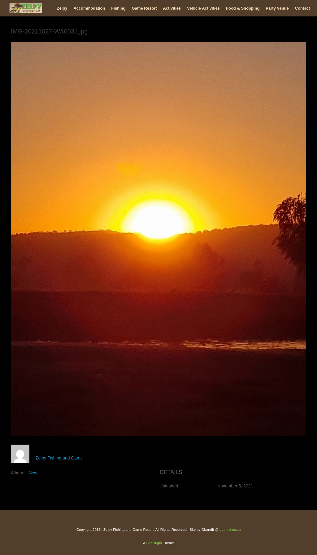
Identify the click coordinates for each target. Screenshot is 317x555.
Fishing (118, 8)
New (32, 472)
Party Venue (277, 8)
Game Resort (144, 8)
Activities (172, 8)
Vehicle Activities (203, 8)
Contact (302, 8)
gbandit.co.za (230, 529)
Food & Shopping (242, 8)
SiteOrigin (154, 543)
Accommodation (89, 8)
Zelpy (62, 8)
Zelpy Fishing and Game (59, 457)
